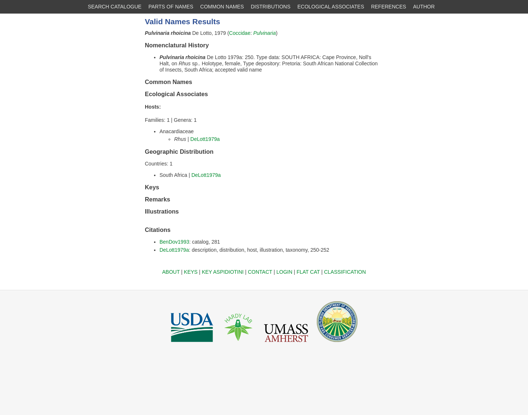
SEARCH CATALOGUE (115, 7)
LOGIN (284, 272)
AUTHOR (424, 7)
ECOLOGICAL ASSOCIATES (330, 7)
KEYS (191, 272)
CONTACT (260, 272)
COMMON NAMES (222, 7)
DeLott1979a (205, 139)
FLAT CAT (308, 272)
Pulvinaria (264, 33)
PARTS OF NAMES (170, 7)
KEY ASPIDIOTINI (222, 272)
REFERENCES (388, 7)
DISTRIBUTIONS (270, 7)
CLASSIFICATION (345, 272)
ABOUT (171, 272)
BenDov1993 (174, 242)
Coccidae (239, 33)
